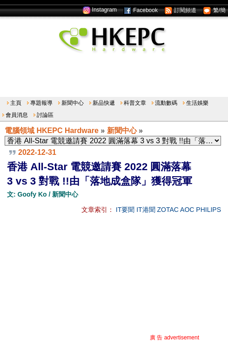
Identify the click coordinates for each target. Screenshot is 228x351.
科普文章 (135, 103)
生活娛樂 (197, 103)
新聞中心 (72, 103)
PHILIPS (208, 209)
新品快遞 (104, 103)
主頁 (15, 103)
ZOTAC (168, 209)
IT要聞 (125, 209)
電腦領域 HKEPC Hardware (52, 130)
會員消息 (17, 115)
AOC (187, 209)
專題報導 (41, 103)
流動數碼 (166, 103)
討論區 (45, 115)
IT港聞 (145, 209)
